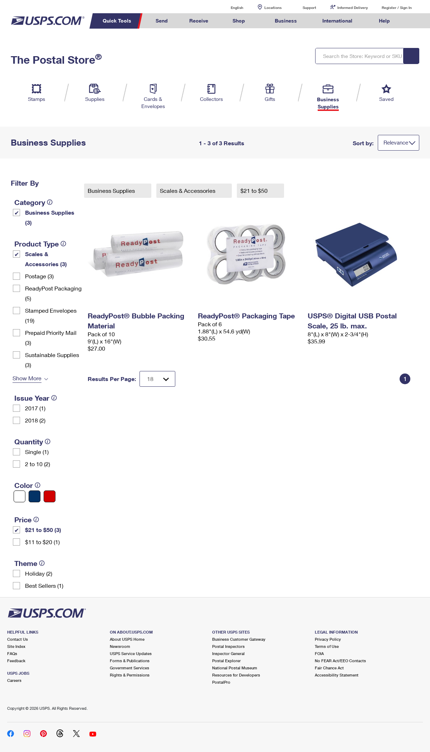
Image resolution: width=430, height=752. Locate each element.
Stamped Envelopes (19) (51, 315)
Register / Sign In (397, 7)
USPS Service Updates (131, 653)
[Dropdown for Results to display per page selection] (157, 379)
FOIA (319, 653)
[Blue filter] (34, 496)
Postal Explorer (226, 660)
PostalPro (221, 682)
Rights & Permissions (130, 675)
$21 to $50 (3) (43, 529)
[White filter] (19, 496)
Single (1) (37, 451)
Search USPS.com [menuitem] (414, 21)
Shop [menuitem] (239, 21)
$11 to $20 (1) (42, 541)
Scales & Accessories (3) (46, 258)
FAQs (12, 653)
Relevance (395, 142)
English (229, 7)
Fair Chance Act (329, 667)
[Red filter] (49, 496)
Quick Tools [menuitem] (117, 21)
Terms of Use (327, 646)
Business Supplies (112, 190)
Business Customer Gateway (238, 639)
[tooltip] (50, 202)
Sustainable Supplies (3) (52, 359)
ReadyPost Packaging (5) (53, 293)
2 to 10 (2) (37, 463)
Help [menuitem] (384, 21)
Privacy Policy (328, 639)
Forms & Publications (130, 660)
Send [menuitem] (162, 21)
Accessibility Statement (336, 675)
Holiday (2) (38, 573)
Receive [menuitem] (198, 21)
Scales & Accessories (188, 190)
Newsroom (120, 646)
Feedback (16, 660)
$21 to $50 (254, 190)
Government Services (129, 667)
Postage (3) (39, 276)
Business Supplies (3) (49, 217)
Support (309, 7)
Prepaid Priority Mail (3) (51, 337)
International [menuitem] (337, 21)
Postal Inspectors (228, 646)
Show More (27, 378)
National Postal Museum (234, 667)
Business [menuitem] (286, 21)
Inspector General (228, 653)
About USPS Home (127, 639)
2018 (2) (35, 420)
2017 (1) (35, 408)
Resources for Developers (236, 675)
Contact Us (17, 639)
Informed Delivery (352, 7)
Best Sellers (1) (44, 585)
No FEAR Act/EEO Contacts (340, 660)
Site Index (16, 646)
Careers (14, 680)
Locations (273, 7)
